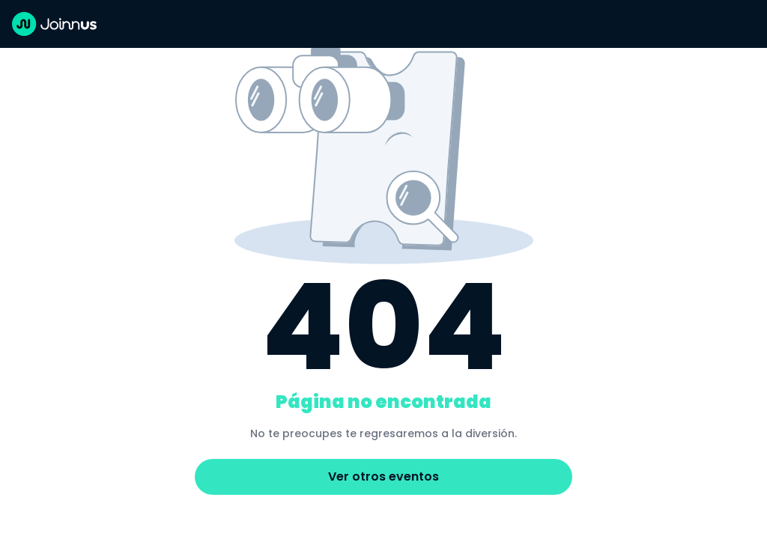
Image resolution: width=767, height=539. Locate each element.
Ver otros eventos (383, 476)
